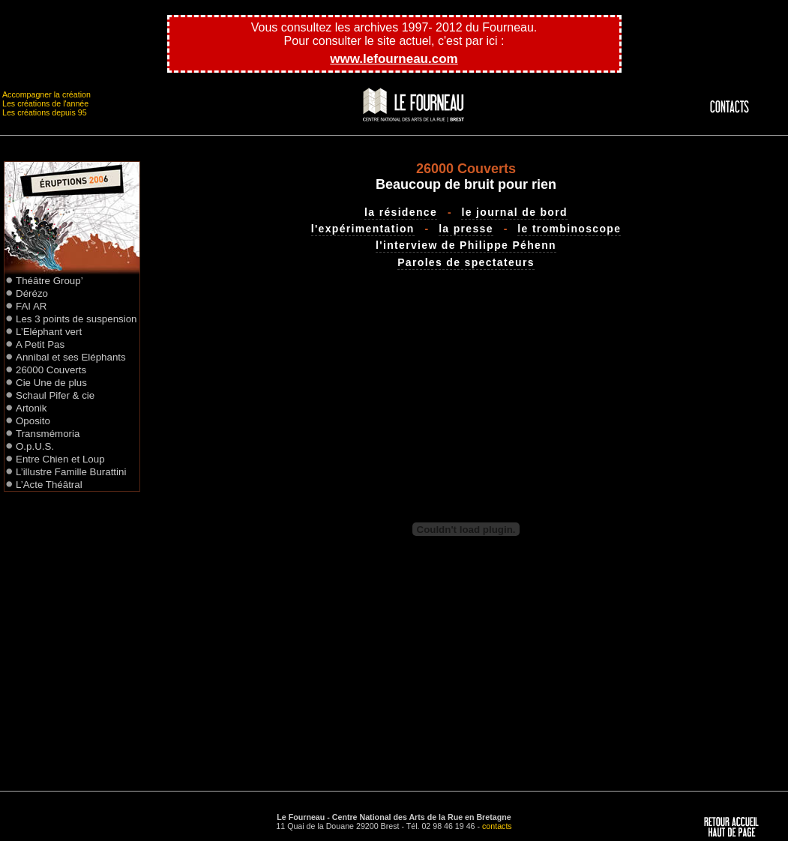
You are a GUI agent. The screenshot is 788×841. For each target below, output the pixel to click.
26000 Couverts (51, 370)
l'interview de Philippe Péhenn (466, 245)
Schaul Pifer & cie (55, 395)
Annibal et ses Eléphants (71, 357)
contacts (497, 826)
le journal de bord (514, 212)
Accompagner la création (46, 94)
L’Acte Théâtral (49, 484)
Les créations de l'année (45, 103)
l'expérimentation (363, 229)
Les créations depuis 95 (44, 112)
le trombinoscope (569, 229)
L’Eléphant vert (49, 331)
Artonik (31, 408)
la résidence (400, 212)
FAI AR (31, 306)
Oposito (33, 420)
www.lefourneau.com (393, 59)
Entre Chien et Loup (60, 459)
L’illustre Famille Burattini (71, 471)
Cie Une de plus (51, 382)
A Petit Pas (40, 344)
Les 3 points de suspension (76, 319)
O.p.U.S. (35, 446)
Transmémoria (47, 433)
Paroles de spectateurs (466, 262)
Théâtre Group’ (49, 280)
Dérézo (32, 293)
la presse (466, 229)
